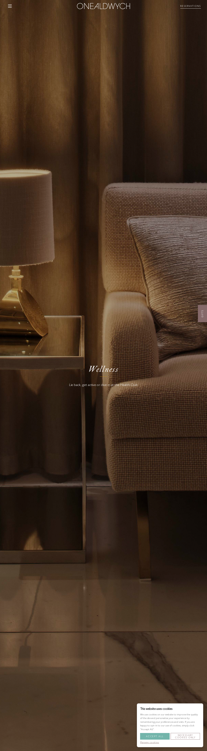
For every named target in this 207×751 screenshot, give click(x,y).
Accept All (155, 736)
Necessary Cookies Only (185, 736)
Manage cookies (149, 742)
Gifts (202, 313)
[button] (10, 6)
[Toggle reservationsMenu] (190, 6)
